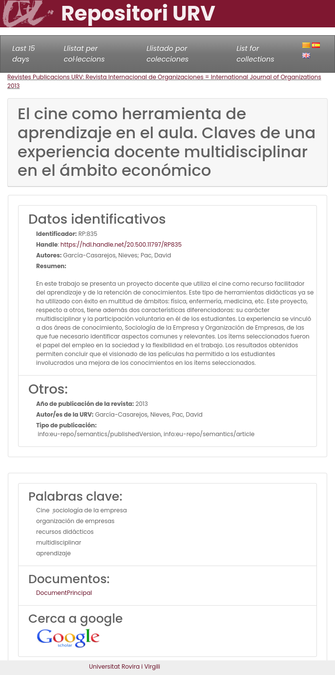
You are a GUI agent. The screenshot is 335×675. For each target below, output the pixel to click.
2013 (13, 86)
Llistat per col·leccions (84, 53)
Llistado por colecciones (167, 53)
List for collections (255, 53)
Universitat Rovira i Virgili (124, 666)
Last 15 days (23, 53)
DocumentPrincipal (64, 593)
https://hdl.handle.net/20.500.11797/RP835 (121, 244)
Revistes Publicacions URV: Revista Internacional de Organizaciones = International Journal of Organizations (164, 77)
